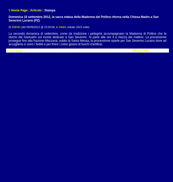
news (62, 27)
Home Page (19, 10)
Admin (16, 27)
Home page (15, 50)
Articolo (36, 10)
